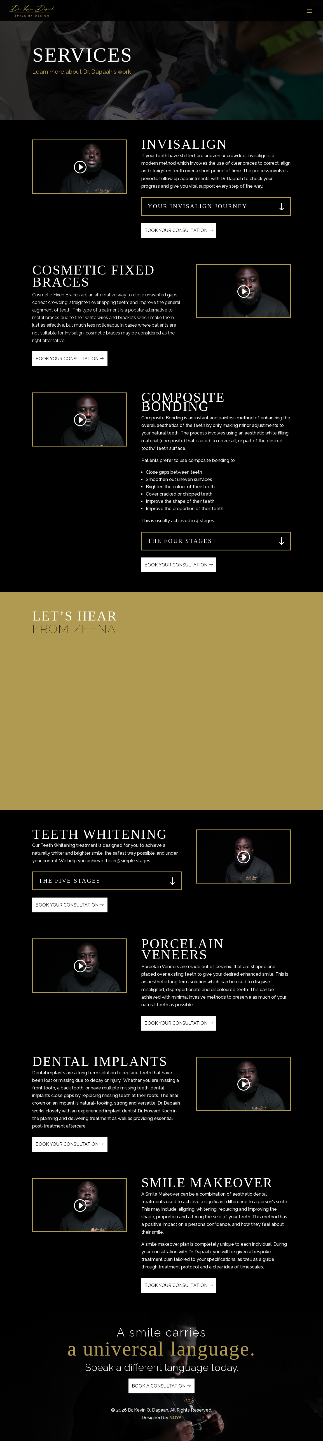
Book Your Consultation (175, 230)
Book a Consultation (159, 1386)
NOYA (175, 1417)
